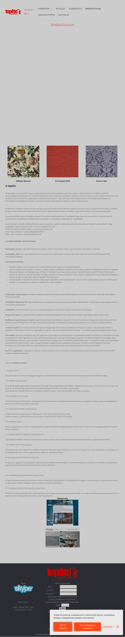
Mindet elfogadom (63, 625)
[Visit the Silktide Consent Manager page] (117, 625)
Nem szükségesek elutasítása (87, 625)
